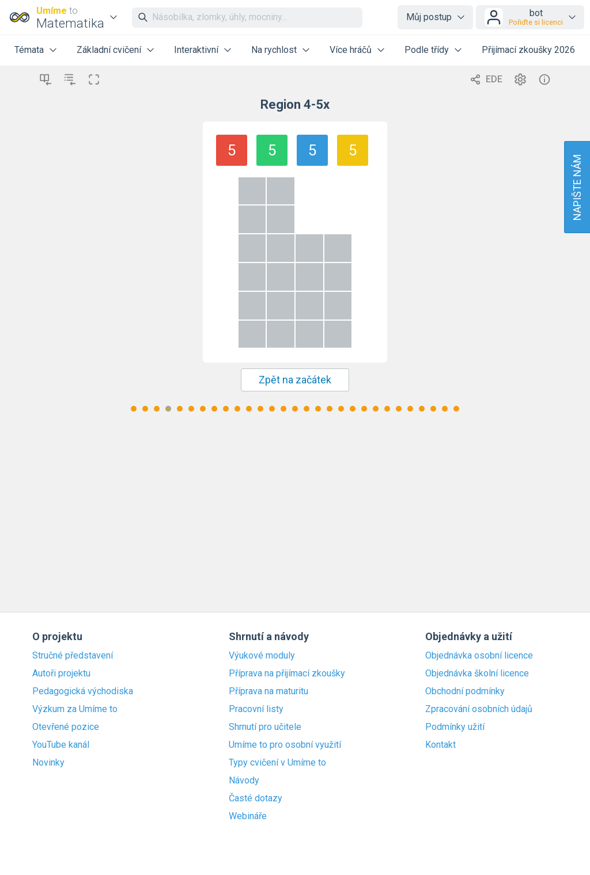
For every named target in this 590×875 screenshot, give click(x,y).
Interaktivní (196, 49)
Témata (29, 49)
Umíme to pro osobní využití (285, 745)
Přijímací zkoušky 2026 (528, 49)
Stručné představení (72, 655)
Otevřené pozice (65, 727)
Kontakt (440, 745)
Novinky (48, 763)
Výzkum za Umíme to (75, 709)
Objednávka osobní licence (479, 655)
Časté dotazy (255, 798)
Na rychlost (274, 49)
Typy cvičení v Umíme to (277, 763)
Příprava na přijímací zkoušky (287, 673)
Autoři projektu (61, 673)
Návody (244, 780)
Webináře (248, 816)
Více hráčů (351, 49)
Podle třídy (426, 49)
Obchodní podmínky (465, 691)
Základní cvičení (109, 49)
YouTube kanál (60, 745)
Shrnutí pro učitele (265, 727)
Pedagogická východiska (82, 691)
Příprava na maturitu (268, 691)
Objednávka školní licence (477, 673)
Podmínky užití (455, 727)
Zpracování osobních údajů (478, 709)
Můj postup (429, 17)
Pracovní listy (256, 709)
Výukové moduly (262, 655)
